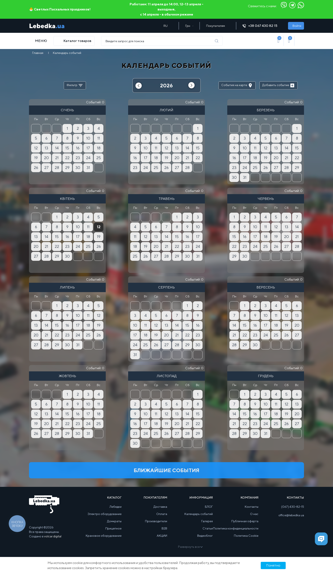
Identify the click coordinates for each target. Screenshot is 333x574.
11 (98, 138)
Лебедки (116, 506)
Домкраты (114, 521)
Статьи (208, 528)
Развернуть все (190, 546)
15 (67, 148)
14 (57, 148)
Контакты (251, 506)
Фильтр (75, 85)
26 (36, 167)
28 (57, 167)
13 (46, 148)
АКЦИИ (162, 535)
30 (77, 167)
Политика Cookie (246, 535)
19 (36, 158)
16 (78, 148)
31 (88, 167)
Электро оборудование (105, 514)
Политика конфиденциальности (235, 528)
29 (67, 167)
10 (88, 138)
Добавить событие (278, 85)
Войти (296, 25)
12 (36, 148)
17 (88, 148)
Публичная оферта (244, 521)
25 (98, 158)
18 (98, 148)
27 (46, 167)
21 (57, 158)
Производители (156, 521)
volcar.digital (52, 536)
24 (88, 158)
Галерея (207, 521)
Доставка (160, 506)
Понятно (273, 565)
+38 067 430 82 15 (262, 26)
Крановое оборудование (104, 535)
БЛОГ (209, 506)
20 (46, 158)
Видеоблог (205, 535)
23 (78, 158)
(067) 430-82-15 (292, 506)
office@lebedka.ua (291, 515)
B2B (164, 528)
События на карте (237, 85)
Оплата (161, 514)
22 (67, 158)
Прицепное (113, 528)
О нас (254, 514)
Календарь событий (198, 514)
